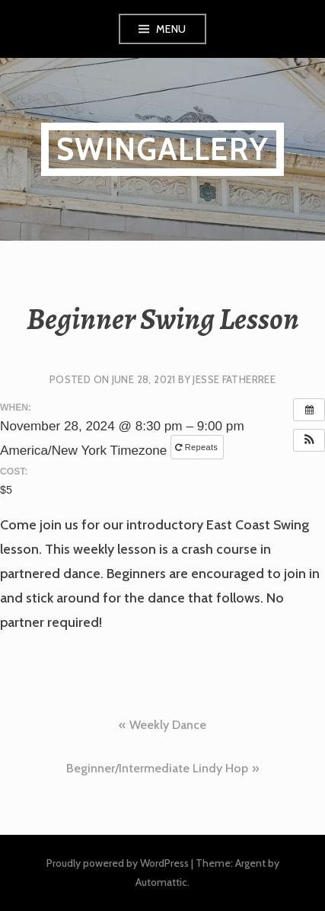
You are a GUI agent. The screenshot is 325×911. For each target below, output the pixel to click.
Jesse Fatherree (234, 379)
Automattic (161, 882)
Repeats (197, 447)
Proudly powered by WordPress (117, 863)
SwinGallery (162, 149)
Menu (171, 29)
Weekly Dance (167, 725)
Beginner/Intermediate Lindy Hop (157, 768)
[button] (309, 440)
